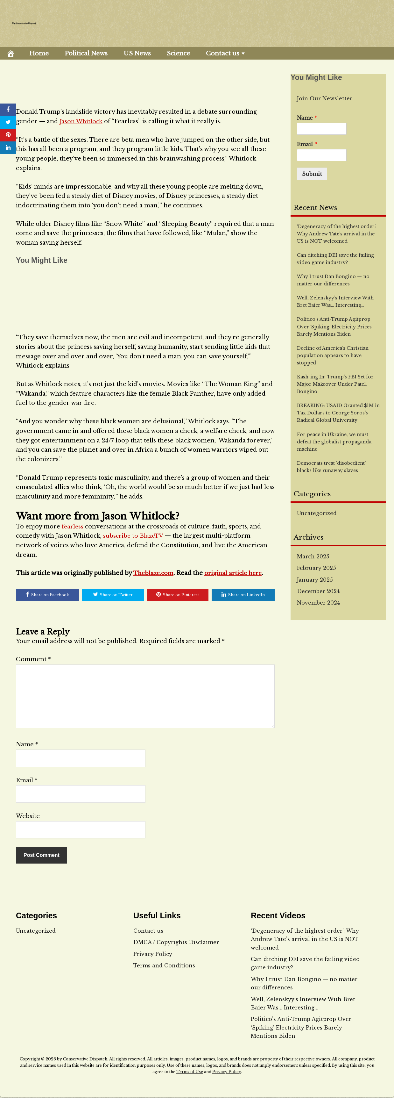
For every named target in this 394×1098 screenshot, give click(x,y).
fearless (73, 526)
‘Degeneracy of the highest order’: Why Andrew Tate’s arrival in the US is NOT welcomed (305, 939)
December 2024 (318, 591)
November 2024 (318, 602)
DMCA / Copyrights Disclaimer (176, 943)
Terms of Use (189, 1072)
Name (27, 745)
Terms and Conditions (164, 966)
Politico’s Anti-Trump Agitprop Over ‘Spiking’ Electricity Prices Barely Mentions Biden (301, 1028)
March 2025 (313, 556)
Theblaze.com (154, 573)
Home (39, 53)
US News (137, 53)
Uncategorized (317, 513)
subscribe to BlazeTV (134, 535)
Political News (86, 53)
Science (178, 53)
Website (28, 816)
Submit (312, 174)
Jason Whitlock (82, 121)
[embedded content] (145, 297)
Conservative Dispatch (85, 1059)
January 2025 (315, 580)
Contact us (222, 53)
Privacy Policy (152, 954)
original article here (236, 573)
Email (27, 780)
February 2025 (316, 568)
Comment (33, 660)
